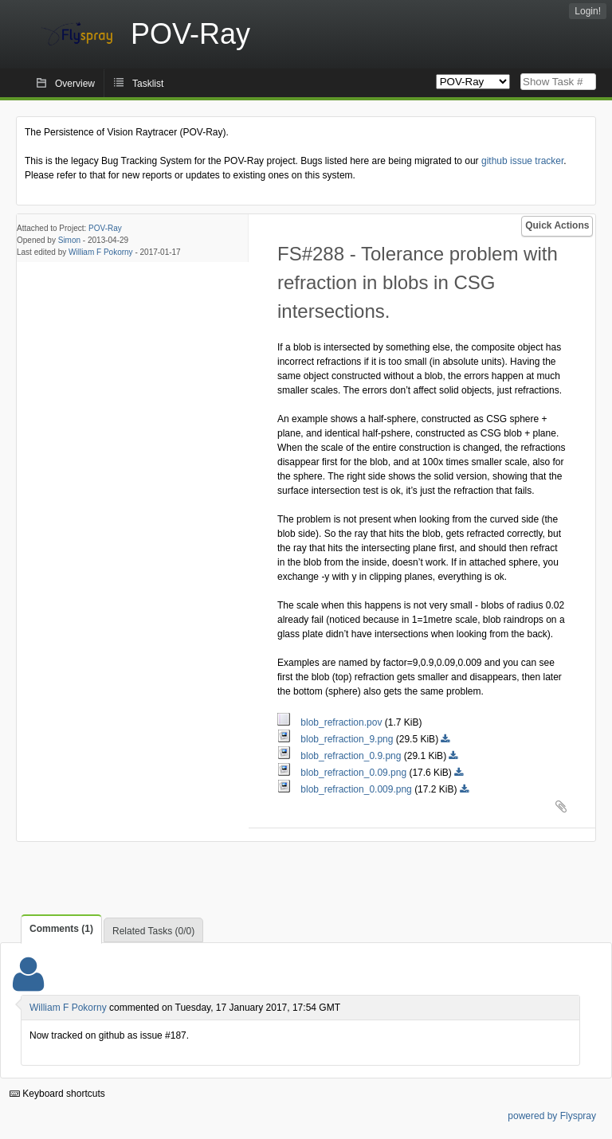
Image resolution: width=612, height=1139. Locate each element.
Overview (75, 83)
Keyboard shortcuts (57, 1093)
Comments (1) (61, 928)
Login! (588, 11)
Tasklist (147, 83)
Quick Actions (557, 225)
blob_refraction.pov (331, 722)
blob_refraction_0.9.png (340, 755)
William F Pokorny (101, 252)
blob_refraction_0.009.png (345, 789)
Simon (69, 240)
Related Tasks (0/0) (153, 931)
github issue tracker (522, 160)
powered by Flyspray (552, 1115)
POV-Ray (105, 228)
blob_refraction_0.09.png (343, 772)
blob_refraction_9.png (336, 739)
